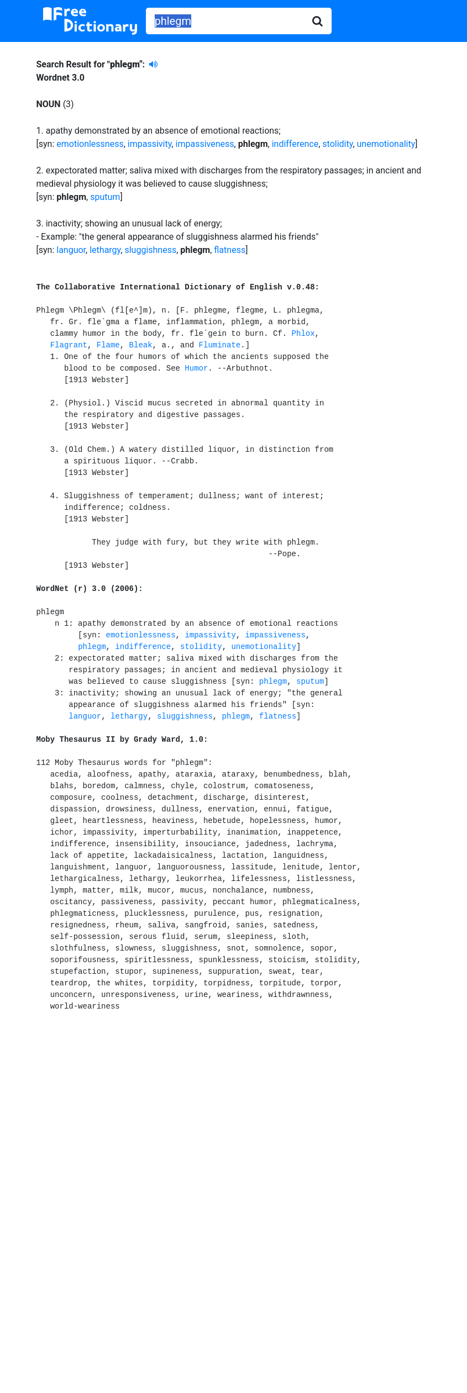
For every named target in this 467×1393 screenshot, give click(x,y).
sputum (105, 197)
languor (71, 250)
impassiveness (205, 144)
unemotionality (386, 144)
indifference (295, 144)
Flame (108, 345)
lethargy (105, 250)
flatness (229, 250)
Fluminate (220, 345)
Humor (196, 368)
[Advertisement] (234, 1123)
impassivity (150, 144)
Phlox (303, 333)
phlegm (92, 646)
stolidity (337, 144)
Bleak (141, 345)
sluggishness (150, 250)
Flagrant (68, 345)
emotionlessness (89, 144)
